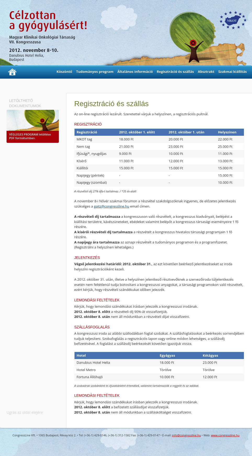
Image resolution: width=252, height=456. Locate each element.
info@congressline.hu (186, 435)
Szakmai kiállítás (232, 71)
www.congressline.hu (225, 435)
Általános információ (135, 71)
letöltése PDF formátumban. (30, 136)
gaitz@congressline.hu (111, 206)
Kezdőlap (12, 72)
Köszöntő (64, 71)
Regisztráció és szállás (175, 71)
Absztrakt (206, 71)
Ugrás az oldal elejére (25, 412)
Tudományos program (94, 71)
